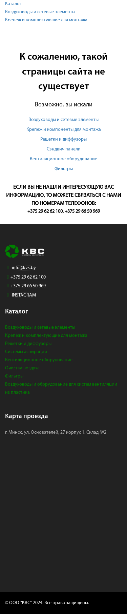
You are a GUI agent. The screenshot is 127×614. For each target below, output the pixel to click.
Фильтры (64, 168)
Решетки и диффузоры (63, 139)
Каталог (13, 3)
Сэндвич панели (64, 149)
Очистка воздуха (22, 368)
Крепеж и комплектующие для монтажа (46, 20)
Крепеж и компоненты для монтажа (63, 129)
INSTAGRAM (24, 295)
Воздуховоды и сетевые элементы (40, 12)
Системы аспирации (26, 351)
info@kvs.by (24, 267)
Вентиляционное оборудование (63, 159)
